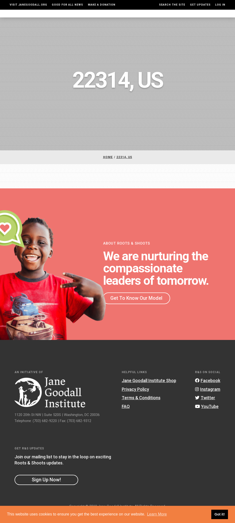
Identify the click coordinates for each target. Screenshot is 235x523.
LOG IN (220, 4)
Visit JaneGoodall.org (28, 4)
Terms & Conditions (141, 407)
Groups (182, 18)
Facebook (207, 390)
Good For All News (67, 4)
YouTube (207, 416)
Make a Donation (101, 4)
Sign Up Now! (46, 489)
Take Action (209, 18)
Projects (163, 18)
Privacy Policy (135, 398)
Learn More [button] (157, 514)
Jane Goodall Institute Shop (149, 390)
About (68, 18)
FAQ (126, 416)
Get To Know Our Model (136, 308)
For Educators (114, 18)
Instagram (207, 398)
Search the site (172, 4)
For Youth (87, 18)
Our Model (141, 18)
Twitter (205, 407)
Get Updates (200, 4)
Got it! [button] (219, 514)
